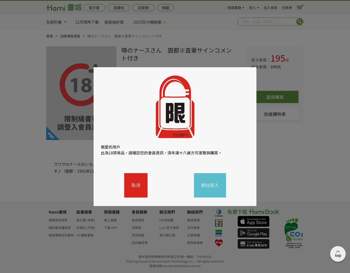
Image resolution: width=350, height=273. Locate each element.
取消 (135, 185)
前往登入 (210, 185)
